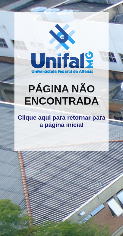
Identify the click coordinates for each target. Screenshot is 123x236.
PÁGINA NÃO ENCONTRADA (61, 95)
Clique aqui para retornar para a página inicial (61, 121)
